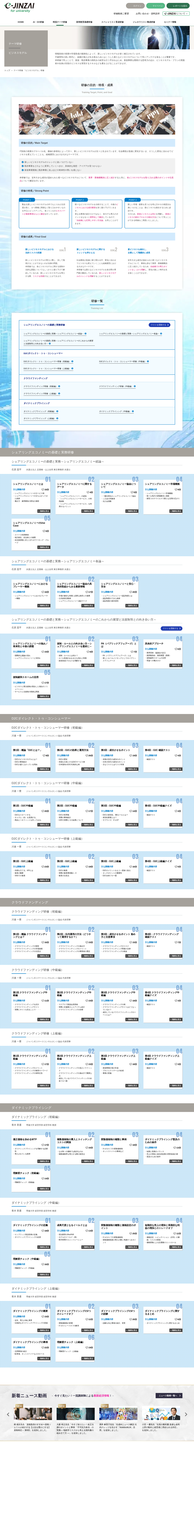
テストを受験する (158, 325)
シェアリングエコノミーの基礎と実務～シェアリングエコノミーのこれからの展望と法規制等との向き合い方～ (58, 342)
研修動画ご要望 (121, 13)
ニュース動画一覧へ (168, 1395)
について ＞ (176, 13)
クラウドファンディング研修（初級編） (40, 386)
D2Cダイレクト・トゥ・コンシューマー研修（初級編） (47, 361)
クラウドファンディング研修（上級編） (40, 393)
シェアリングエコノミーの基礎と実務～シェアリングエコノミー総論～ (54, 334)
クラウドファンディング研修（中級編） (116, 386)
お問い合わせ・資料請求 (148, 13)
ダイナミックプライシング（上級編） (40, 418)
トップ (7, 70)
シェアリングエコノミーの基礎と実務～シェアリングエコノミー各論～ (129, 334)
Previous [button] (8, 1414)
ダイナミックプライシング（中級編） (115, 411)
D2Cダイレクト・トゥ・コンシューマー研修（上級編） (47, 368)
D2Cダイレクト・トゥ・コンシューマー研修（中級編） (122, 361)
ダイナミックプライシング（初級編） (40, 411)
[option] (33, 1418)
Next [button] (186, 1414)
